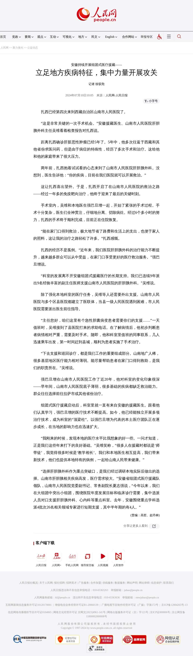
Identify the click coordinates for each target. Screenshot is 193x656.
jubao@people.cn (133, 590)
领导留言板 (87, 558)
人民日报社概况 (28, 582)
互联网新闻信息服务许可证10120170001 (28, 604)
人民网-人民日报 (117, 95)
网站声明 (132, 582)
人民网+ (56, 558)
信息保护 (156, 582)
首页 (3, 36)
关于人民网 (46, 582)
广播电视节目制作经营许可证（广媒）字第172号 (130, 604)
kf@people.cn (62, 597)
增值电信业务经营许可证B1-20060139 (76, 604)
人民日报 (41, 558)
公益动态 (32, 47)
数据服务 (120, 582)
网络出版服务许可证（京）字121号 (127, 612)
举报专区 (147, 36)
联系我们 (168, 582)
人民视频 (103, 558)
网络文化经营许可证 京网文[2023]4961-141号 (79, 612)
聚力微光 (18, 47)
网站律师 (144, 582)
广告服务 (83, 582)
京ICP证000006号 (160, 612)
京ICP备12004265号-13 (174, 604)
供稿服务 (108, 582)
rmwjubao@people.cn (147, 597)
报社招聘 (59, 582)
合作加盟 (95, 582)
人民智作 (118, 558)
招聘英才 (71, 582)
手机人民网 (72, 558)
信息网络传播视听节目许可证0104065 (29, 612)
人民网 (4, 47)
